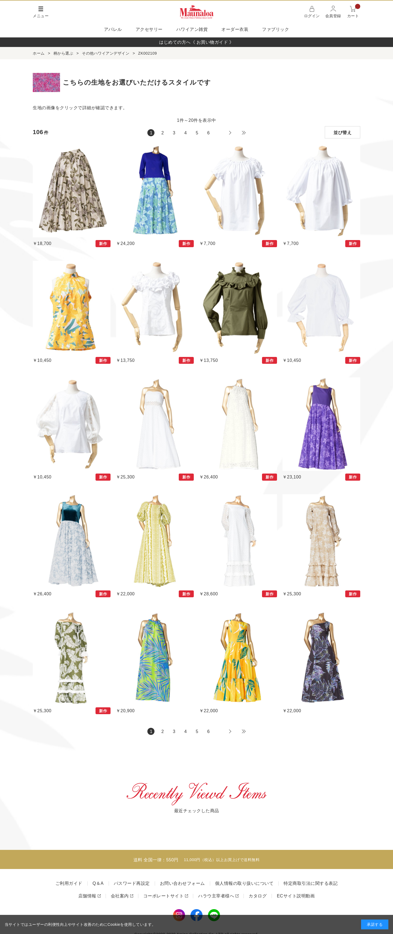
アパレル (113, 29)
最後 (244, 132)
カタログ (258, 896)
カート (354, 11)
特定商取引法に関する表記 (311, 883)
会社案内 (120, 896)
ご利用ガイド (68, 883)
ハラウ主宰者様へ (216, 896)
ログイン (312, 16)
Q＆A (98, 883)
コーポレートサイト (163, 896)
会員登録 (333, 16)
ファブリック (275, 29)
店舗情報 (87, 896)
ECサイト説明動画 (296, 896)
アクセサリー (149, 29)
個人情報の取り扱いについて (244, 883)
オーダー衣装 (234, 29)
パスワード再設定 (132, 883)
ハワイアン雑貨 (192, 29)
